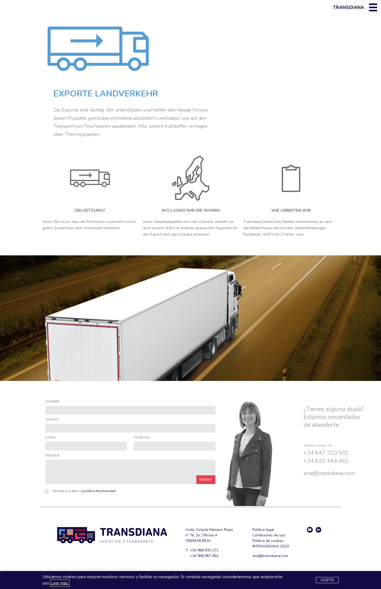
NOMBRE (52, 402)
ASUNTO (52, 420)
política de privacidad (99, 491)
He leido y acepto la (84, 491)
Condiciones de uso (268, 535)
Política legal (263, 529)
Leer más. (60, 583)
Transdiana (348, 7)
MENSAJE (53, 456)
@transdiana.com (273, 555)
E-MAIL (51, 438)
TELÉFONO (142, 438)
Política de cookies (268, 540)
